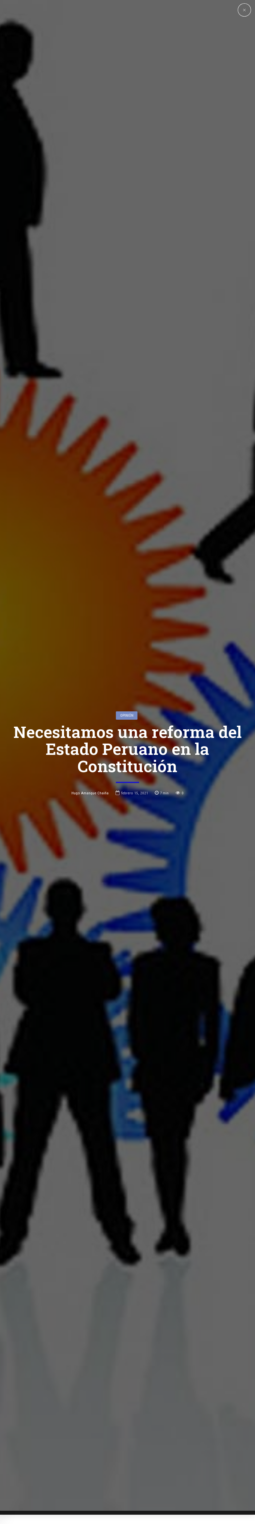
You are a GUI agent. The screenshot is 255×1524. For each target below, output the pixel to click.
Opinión (126, 621)
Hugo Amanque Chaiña (90, 699)
